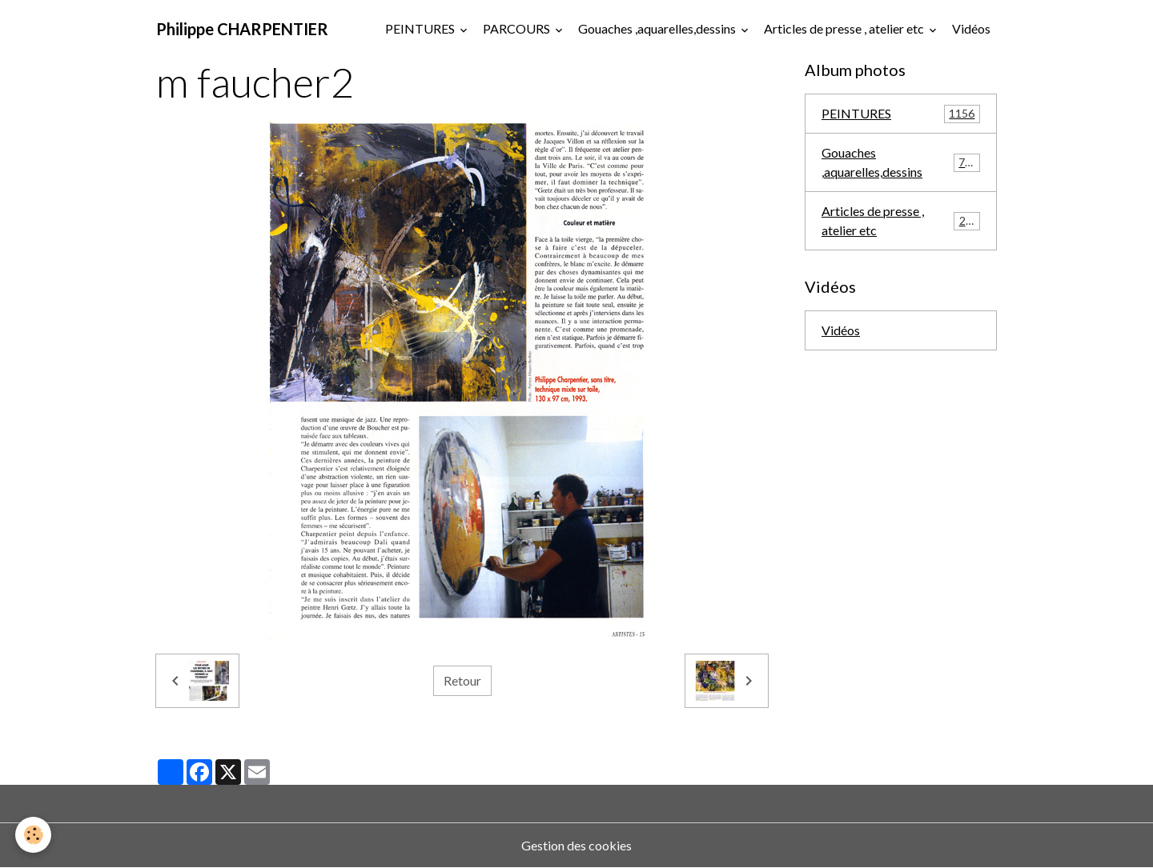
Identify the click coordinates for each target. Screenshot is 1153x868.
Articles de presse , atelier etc (845, 28)
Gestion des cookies (576, 845)
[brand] (242, 29)
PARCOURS (517, 28)
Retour (462, 680)
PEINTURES (421, 28)
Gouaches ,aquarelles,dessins (658, 28)
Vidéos (971, 28)
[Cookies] (34, 835)
